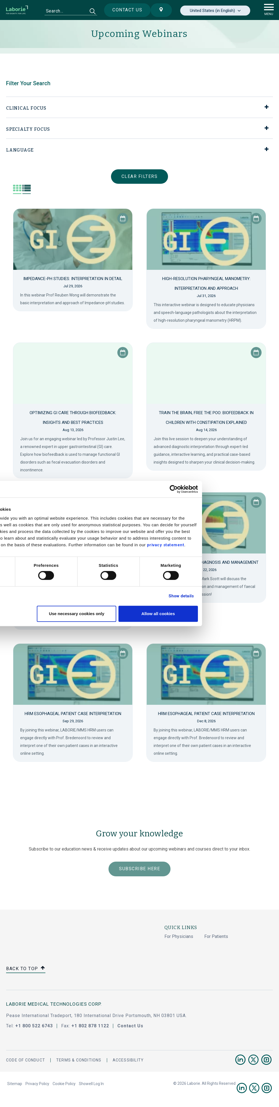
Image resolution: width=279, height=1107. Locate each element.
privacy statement (227, 544)
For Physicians (178, 936)
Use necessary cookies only (138, 613)
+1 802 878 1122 (90, 1025)
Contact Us (130, 1025)
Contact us (123, 9)
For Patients (216, 936)
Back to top (25, 968)
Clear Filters (140, 176)
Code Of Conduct (25, 1060)
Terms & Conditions (79, 1060)
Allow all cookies (220, 613)
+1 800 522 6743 (34, 1025)
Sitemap (14, 1083)
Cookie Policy (64, 1083)
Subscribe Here (139, 868)
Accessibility (128, 1060)
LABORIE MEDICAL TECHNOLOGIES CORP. (54, 1004)
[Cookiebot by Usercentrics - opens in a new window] (235, 489)
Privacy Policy (37, 1083)
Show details (243, 595)
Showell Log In (91, 1083)
